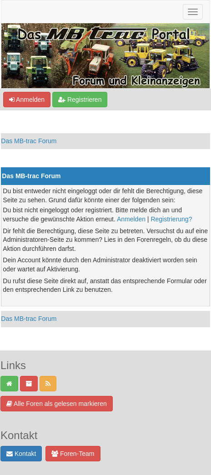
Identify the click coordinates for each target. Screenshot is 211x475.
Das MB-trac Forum (28, 141)
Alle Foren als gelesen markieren (56, 403)
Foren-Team (72, 453)
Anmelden (27, 99)
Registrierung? (171, 219)
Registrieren (79, 99)
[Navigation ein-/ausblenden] (193, 12)
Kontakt (21, 453)
